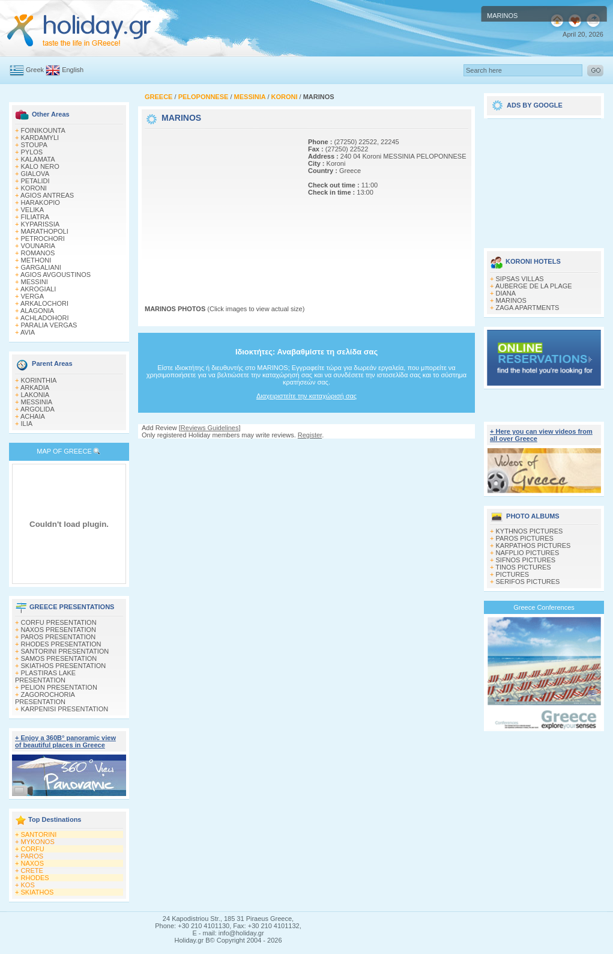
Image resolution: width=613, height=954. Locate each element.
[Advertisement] (220, 206)
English (72, 69)
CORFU (32, 848)
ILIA (27, 423)
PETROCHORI (43, 238)
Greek (35, 69)
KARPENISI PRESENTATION (65, 708)
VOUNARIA (38, 245)
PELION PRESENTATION (59, 687)
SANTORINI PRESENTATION (65, 651)
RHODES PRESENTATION (61, 644)
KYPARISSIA (40, 224)
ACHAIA (32, 416)
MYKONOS (38, 841)
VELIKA (32, 209)
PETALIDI (35, 180)
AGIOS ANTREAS (47, 195)
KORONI (34, 188)
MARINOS (511, 300)
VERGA (32, 296)
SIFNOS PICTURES (526, 560)
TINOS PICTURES (523, 567)
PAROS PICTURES (525, 538)
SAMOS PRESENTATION (59, 658)
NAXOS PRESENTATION (59, 629)
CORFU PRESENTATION (59, 622)
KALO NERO (40, 166)
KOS (28, 885)
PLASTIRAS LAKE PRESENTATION (45, 676)
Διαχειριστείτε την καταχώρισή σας (306, 396)
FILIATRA (35, 216)
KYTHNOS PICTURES (529, 531)
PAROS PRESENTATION (58, 636)
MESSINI (34, 281)
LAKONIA (35, 394)
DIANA (506, 293)
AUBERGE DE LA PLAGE (533, 286)
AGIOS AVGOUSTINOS (55, 274)
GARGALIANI (41, 267)
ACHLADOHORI (44, 317)
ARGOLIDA (37, 409)
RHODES (35, 877)
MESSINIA (37, 402)
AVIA (27, 332)
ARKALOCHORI (44, 303)
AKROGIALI (38, 289)
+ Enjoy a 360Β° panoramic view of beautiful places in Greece (65, 741)
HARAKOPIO (40, 202)
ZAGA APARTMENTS (528, 307)
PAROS (32, 856)
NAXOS (32, 863)
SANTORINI (39, 834)
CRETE (32, 870)
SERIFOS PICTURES (528, 581)
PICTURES (513, 574)
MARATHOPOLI (44, 231)
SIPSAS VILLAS (520, 278)
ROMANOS (38, 253)
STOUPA (34, 144)
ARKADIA (34, 387)
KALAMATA (38, 159)
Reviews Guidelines (210, 427)
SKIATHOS (37, 892)
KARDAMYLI (40, 137)
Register (310, 435)
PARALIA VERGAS (49, 325)
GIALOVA (35, 173)
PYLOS (32, 152)
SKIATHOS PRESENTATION (63, 665)
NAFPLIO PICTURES (528, 552)
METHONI (36, 260)
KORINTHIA (39, 380)
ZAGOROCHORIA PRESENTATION (44, 698)
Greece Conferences (544, 607)
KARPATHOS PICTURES (533, 545)
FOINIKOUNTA (43, 130)
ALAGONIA (37, 310)
